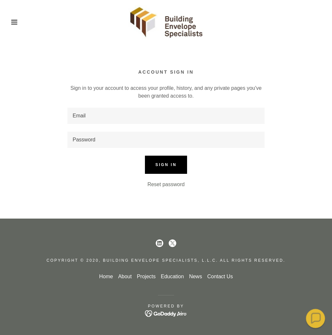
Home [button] (106, 276)
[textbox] (166, 116)
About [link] (125, 276)
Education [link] (172, 276)
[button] (16, 22)
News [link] (195, 276)
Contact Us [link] (220, 276)
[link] (166, 21)
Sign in (166, 164)
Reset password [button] (166, 184)
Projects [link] (146, 276)
